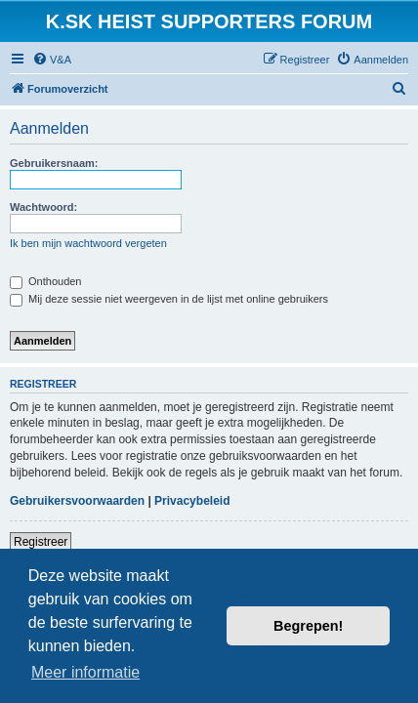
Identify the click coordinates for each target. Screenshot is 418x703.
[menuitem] (51, 59)
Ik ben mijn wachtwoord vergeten (88, 243)
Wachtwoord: (43, 207)
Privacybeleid (192, 501)
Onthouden (46, 281)
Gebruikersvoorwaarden (77, 501)
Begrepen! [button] (308, 626)
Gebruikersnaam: (54, 163)
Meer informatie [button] (85, 672)
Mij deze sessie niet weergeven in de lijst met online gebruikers (169, 299)
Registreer (40, 542)
